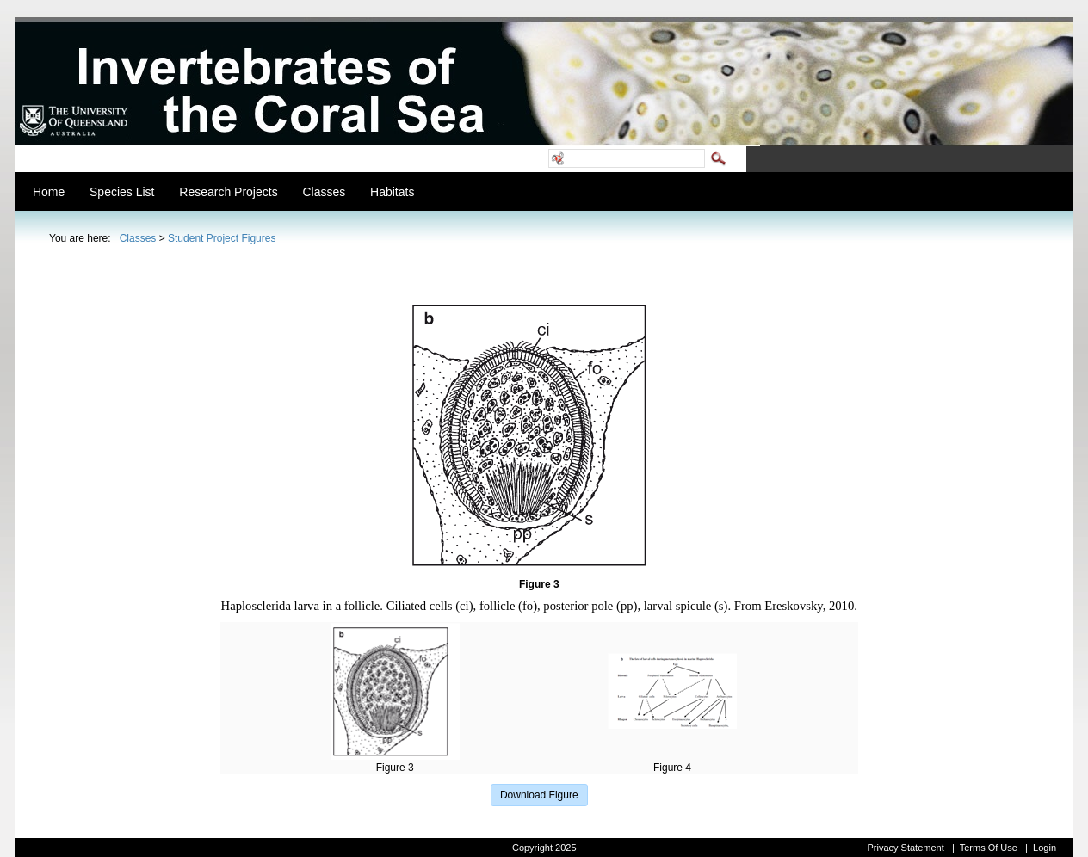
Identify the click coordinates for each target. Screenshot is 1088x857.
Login (1044, 847)
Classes (138, 238)
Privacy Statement (905, 847)
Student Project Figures (221, 238)
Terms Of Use (988, 847)
